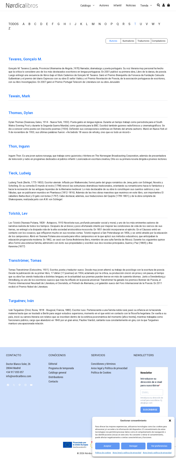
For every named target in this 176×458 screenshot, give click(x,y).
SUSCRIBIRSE (150, 410)
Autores (104, 5)
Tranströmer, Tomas (24, 260)
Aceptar (107, 446)
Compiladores (158, 41)
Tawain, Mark (19, 96)
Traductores (143, 41)
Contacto (53, 381)
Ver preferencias (159, 446)
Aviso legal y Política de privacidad (109, 368)
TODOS (13, 24)
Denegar (133, 446)
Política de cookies (103, 453)
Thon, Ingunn (19, 146)
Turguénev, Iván (21, 301)
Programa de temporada (61, 368)
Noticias (131, 5)
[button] (169, 420)
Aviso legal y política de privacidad (127, 453)
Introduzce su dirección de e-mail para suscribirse (151, 382)
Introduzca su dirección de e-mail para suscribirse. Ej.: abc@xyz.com (151, 400)
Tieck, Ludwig (19, 173)
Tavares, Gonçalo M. (25, 59)
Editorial (52, 363)
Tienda (147, 5)
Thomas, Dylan (20, 113)
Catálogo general (57, 372)
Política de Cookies (101, 372)
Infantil (117, 5)
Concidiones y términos (103, 363)
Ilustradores (128, 41)
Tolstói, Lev (17, 213)
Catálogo (88, 5)
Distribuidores (55, 377)
